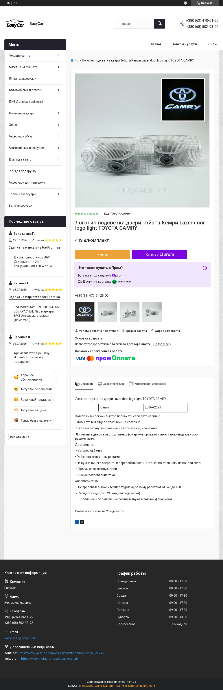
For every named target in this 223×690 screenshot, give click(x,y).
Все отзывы (18, 437)
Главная (155, 44)
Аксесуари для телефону (27, 182)
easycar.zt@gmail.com (20, 638)
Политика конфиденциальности (135, 685)
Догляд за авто (20, 159)
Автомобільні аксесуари (26, 148)
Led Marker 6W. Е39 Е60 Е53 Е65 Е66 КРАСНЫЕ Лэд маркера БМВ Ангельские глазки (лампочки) (36, 313)
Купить (103, 254)
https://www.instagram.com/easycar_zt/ (49, 658)
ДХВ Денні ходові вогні (26, 101)
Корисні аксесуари (22, 194)
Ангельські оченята (23, 67)
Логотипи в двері (21, 113)
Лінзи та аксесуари (22, 78)
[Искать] (159, 24)
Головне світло (19, 55)
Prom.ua (131, 681)
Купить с (160, 254)
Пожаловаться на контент (96, 685)
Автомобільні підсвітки (25, 90)
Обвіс (13, 124)
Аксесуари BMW (20, 136)
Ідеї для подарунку (22, 171)
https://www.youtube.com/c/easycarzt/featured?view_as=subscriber (62, 653)
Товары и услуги (185, 44)
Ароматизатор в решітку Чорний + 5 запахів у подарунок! (32, 357)
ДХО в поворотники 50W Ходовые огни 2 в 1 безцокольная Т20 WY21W (33, 262)
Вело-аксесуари (20, 205)
